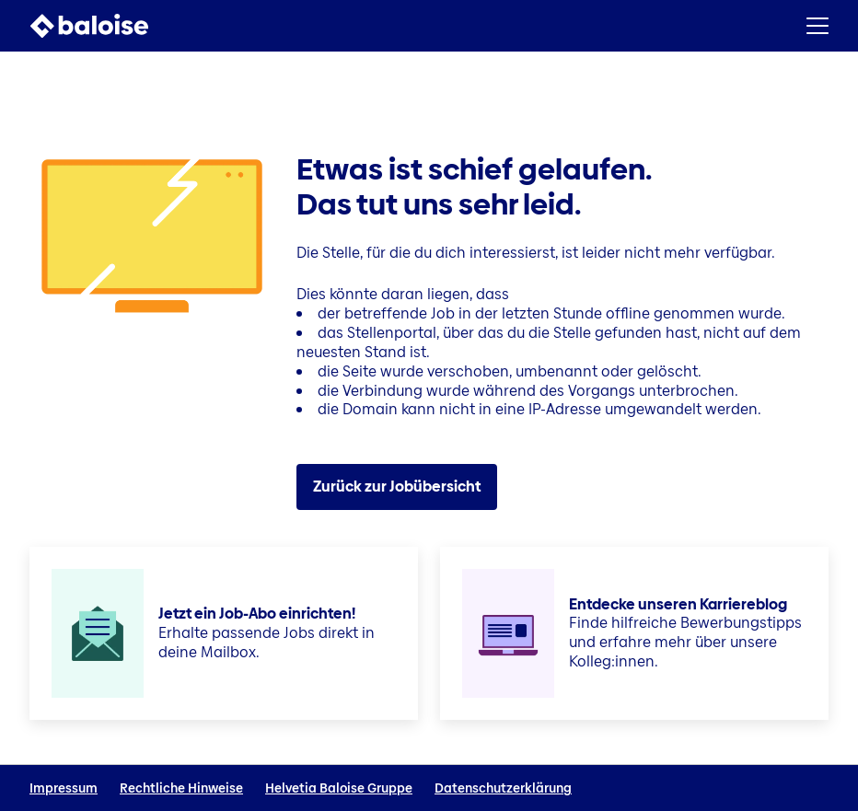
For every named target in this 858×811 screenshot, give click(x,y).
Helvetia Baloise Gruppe (338, 788)
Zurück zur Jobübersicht (397, 486)
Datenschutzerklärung (503, 788)
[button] (817, 26)
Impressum (63, 788)
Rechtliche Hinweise (181, 788)
